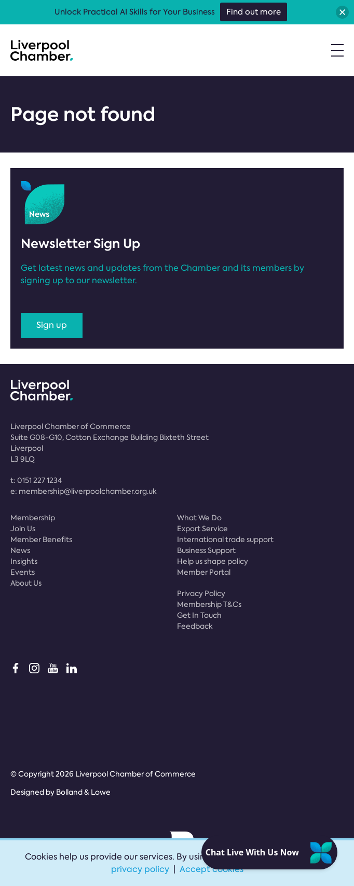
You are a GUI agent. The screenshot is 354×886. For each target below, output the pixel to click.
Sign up (51, 325)
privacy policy (140, 869)
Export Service (202, 528)
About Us (26, 583)
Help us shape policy (212, 561)
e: (83, 491)
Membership (32, 517)
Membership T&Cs (209, 604)
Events (22, 572)
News (20, 550)
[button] (342, 12)
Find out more (253, 12)
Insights (23, 561)
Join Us (22, 528)
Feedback (195, 626)
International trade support (225, 539)
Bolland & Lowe (83, 792)
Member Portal (203, 572)
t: (36, 480)
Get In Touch (199, 615)
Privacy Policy (201, 593)
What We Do (199, 517)
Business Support (206, 550)
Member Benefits (41, 539)
